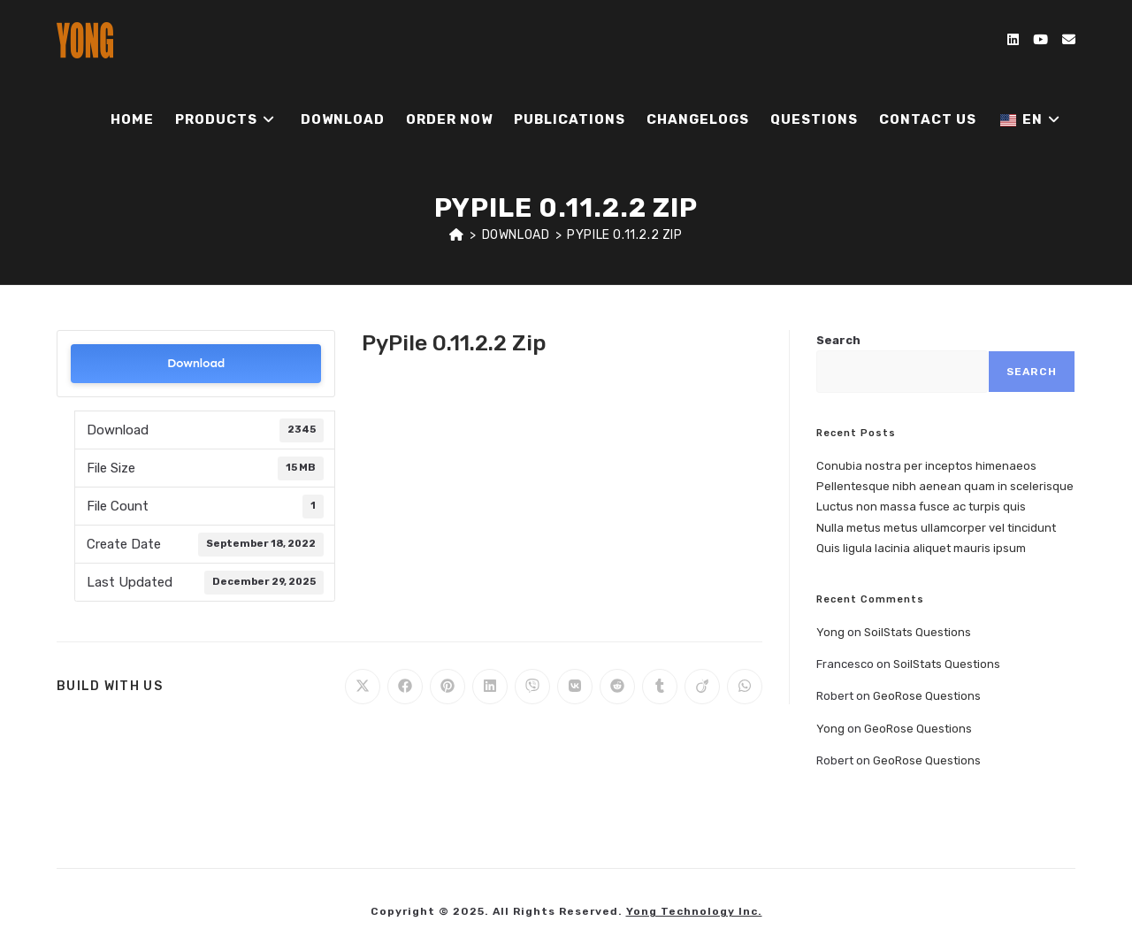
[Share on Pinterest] (447, 686)
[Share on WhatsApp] (744, 686)
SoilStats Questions (917, 632)
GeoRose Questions (927, 695)
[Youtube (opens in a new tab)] (1040, 40)
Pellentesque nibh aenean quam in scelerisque (945, 486)
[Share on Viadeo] (702, 686)
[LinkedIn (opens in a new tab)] (1013, 40)
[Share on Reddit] (617, 686)
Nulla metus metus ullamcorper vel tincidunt (936, 527)
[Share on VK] (575, 686)
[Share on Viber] (532, 686)
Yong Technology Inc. (694, 911)
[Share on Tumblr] (659, 686)
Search (838, 340)
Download (196, 363)
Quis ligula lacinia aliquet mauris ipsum (921, 548)
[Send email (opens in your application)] (1068, 40)
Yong (830, 632)
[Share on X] (362, 686)
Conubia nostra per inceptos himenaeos (926, 465)
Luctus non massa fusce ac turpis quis (921, 506)
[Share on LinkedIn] (490, 686)
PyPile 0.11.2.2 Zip (624, 234)
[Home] (456, 234)
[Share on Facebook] (405, 686)
